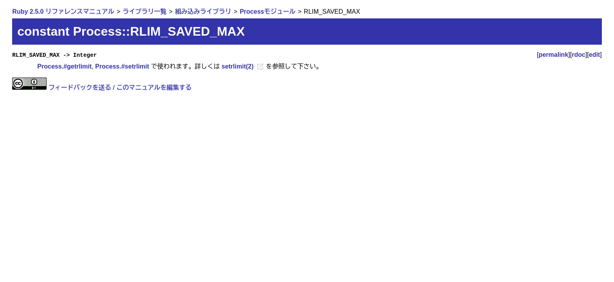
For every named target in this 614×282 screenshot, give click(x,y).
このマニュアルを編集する (153, 87)
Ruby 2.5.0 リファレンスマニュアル (63, 11)
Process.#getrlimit (64, 66)
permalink (554, 54)
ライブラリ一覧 (144, 11)
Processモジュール (267, 11)
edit (594, 54)
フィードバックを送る (80, 87)
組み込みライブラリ (203, 11)
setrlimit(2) (238, 66)
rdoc (578, 54)
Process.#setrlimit (122, 66)
